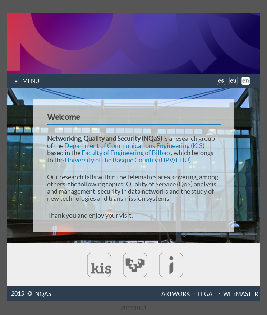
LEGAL (206, 293)
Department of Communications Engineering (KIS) (134, 145)
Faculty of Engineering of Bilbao (126, 153)
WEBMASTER (240, 293)
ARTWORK (175, 293)
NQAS (43, 293)
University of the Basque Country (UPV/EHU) (128, 160)
